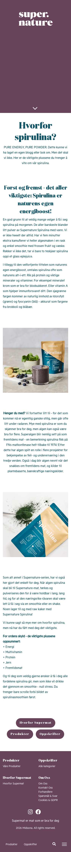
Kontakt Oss (45, 787)
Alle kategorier (46, 766)
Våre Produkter (11, 766)
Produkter (11, 844)
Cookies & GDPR (48, 800)
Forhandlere (45, 791)
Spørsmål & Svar (47, 796)
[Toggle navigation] (64, 844)
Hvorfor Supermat (35, 722)
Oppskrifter (30, 844)
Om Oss (42, 783)
